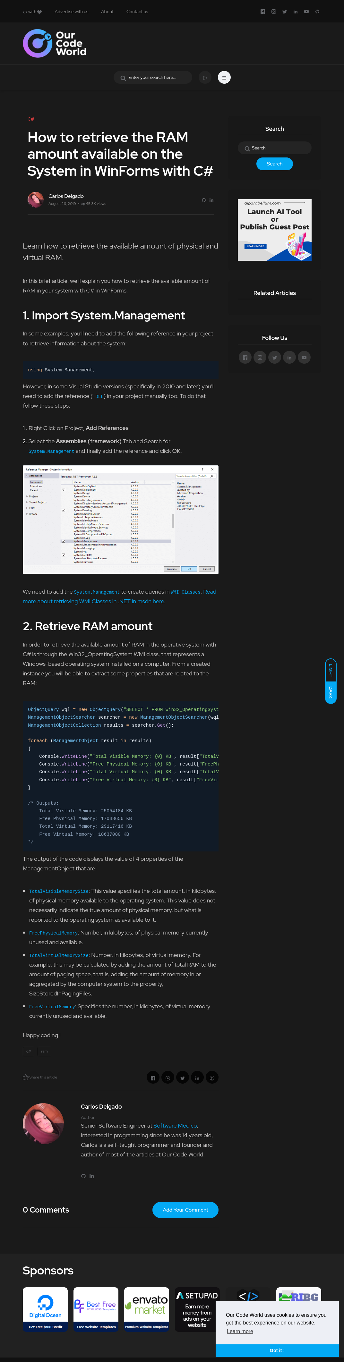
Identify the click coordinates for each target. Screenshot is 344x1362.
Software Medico (175, 1125)
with (32, 11)
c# (28, 1051)
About (107, 11)
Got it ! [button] (277, 1350)
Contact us (137, 11)
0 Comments (46, 1210)
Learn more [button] (240, 1331)
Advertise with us (71, 11)
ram (44, 1051)
